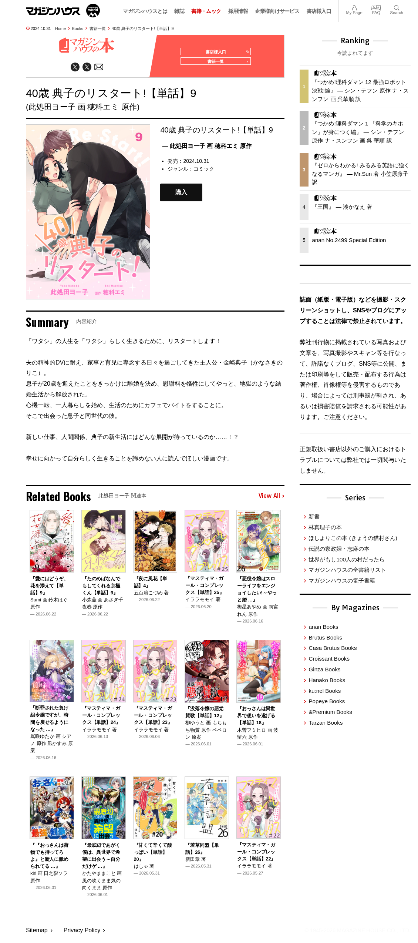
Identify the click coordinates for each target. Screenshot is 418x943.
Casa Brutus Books (333, 648)
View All (271, 499)
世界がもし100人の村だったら (346, 559)
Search (397, 7)
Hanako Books (327, 680)
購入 (181, 196)
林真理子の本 (325, 527)
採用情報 (238, 11)
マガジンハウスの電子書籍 (342, 580)
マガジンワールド (63, 10)
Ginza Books (324, 669)
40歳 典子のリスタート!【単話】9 (142, 28)
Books (78, 28)
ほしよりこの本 (353, 538)
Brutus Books (325, 637)
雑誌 (179, 11)
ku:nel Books (325, 691)
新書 (314, 516)
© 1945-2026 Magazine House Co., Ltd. (352, 934)
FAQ (376, 7)
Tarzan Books (326, 722)
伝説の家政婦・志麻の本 (339, 549)
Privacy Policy (82, 934)
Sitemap (37, 934)
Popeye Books (327, 701)
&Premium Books (330, 712)
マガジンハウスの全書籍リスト (347, 570)
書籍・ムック (206, 11)
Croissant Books (329, 658)
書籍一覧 (98, 28)
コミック (203, 172)
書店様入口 (319, 11)
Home (60, 28)
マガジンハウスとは (145, 11)
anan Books (323, 627)
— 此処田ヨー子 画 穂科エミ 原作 (207, 149)
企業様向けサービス (277, 11)
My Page (354, 7)
